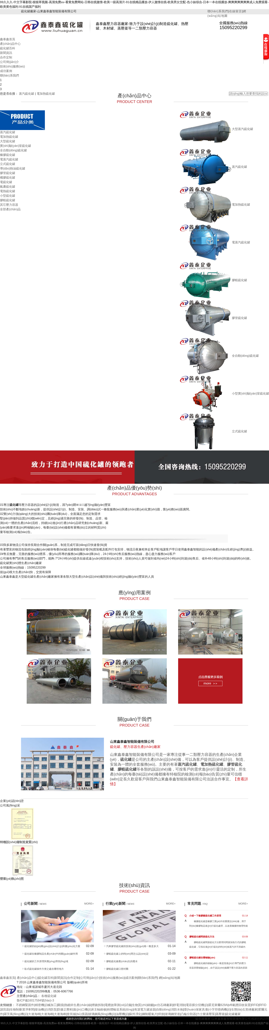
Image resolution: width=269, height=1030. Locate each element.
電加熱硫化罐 (46, 93)
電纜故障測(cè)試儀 (118, 1005)
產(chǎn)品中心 (10, 43)
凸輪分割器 (188, 1014)
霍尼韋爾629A (218, 1005)
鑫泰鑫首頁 (7, 39)
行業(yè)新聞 (120, 903)
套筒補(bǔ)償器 (77, 1014)
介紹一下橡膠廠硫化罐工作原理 (205, 915)
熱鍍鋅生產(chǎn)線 (77, 1005)
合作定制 (6, 57)
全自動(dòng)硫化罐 (13, 150)
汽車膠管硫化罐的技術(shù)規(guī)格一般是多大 (132, 946)
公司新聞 (35, 903)
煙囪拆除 (98, 1005)
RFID (254, 1005)
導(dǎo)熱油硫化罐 (12, 168)
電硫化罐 (6, 182)
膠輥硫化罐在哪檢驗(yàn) (202, 957)
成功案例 (6, 71)
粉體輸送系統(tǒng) (120, 1009)
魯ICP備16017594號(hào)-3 (35, 1000)
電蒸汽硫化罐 (9, 159)
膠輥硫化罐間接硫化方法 (201, 936)
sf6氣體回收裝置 (239, 1005)
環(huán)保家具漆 (196, 1009)
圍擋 (60, 1005)
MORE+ (89, 903)
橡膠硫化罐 (7, 154)
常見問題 (197, 903)
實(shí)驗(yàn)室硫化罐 (15, 145)
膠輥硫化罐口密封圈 (117, 968)
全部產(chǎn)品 (10, 209)
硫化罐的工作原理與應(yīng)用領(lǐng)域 (46, 961)
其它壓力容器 (9, 204)
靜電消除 (179, 1005)
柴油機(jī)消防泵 (46, 1009)
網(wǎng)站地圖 (169, 977)
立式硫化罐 (7, 164)
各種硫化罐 (48, 995)
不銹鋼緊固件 (25, 1005)
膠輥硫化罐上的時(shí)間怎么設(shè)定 (127, 953)
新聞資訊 (6, 52)
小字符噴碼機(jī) (219, 1009)
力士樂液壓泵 (206, 1014)
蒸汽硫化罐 (26, 93)
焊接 (161, 1014)
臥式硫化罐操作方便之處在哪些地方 (44, 968)
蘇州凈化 (135, 1014)
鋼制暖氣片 (149, 1014)
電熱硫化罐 (7, 191)
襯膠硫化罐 (7, 177)
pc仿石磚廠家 (163, 1005)
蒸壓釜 (220, 1014)
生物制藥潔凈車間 (22, 1009)
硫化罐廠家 (233, 1014)
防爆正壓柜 (65, 1009)
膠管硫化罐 (7, 173)
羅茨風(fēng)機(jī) (15, 1014)
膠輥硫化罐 (7, 200)
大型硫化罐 (7, 141)
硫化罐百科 (7, 48)
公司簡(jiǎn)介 (9, 61)
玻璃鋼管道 (172, 1014)
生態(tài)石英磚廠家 (244, 1009)
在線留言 (235, 11)
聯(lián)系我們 (217, 11)
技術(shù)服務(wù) (12, 66)
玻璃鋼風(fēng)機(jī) (101, 1014)
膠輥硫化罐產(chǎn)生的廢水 (122, 961)
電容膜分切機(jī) (197, 1005)
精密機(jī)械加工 (46, 1005)
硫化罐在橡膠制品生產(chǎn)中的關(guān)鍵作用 (51, 953)
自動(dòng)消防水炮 (169, 1009)
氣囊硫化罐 (7, 186)
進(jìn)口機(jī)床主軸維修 (89, 1009)
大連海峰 (34, 1014)
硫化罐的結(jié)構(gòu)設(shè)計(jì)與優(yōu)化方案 (52, 946)
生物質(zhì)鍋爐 (142, 1005)
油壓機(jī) (122, 1014)
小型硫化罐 (7, 195)
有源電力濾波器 (144, 1009)
